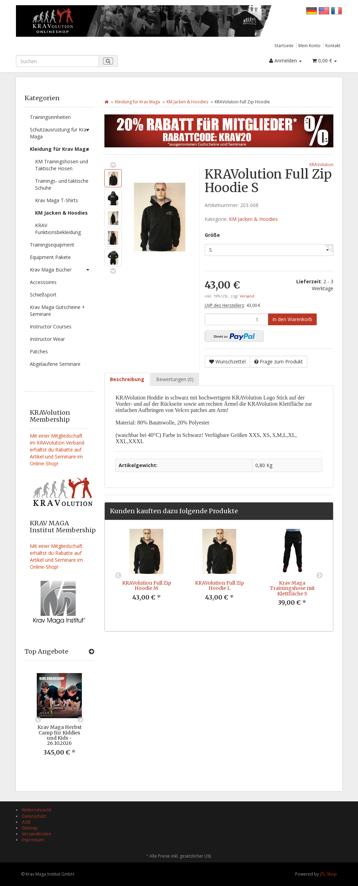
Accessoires (43, 282)
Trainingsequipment (52, 244)
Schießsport (43, 294)
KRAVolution (321, 164)
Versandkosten (36, 834)
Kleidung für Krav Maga (62, 149)
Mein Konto (309, 45)
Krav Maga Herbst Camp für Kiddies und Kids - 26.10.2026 (59, 735)
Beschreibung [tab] (127, 379)
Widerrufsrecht (36, 810)
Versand (247, 296)
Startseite (283, 45)
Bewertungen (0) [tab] (175, 379)
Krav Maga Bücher (62, 270)
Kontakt (332, 45)
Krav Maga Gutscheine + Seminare (57, 310)
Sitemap (30, 828)
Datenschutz (34, 816)
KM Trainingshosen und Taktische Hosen (61, 165)
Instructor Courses (50, 326)
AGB (26, 822)
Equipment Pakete (50, 257)
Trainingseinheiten (50, 117)
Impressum (33, 840)
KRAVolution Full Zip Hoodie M (146, 585)
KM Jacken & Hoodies (61, 212)
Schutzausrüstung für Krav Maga (62, 131)
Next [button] (80, 720)
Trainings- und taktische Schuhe (61, 184)
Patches (39, 351)
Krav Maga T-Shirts (56, 200)
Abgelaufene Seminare (55, 364)
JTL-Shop (328, 874)
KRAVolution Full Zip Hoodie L (219, 585)
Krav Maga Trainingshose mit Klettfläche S (292, 588)
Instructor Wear (47, 339)
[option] (59, 720)
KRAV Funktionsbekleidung (58, 228)
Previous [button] (38, 720)
